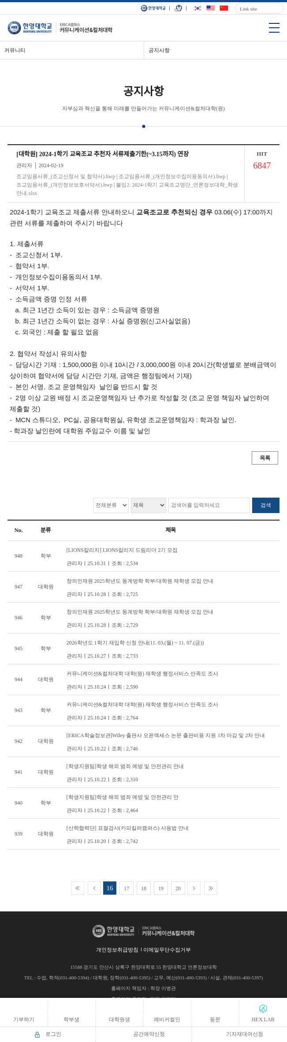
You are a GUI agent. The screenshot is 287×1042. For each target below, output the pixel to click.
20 (178, 888)
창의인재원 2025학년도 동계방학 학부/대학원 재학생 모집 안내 (140, 581)
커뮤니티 (15, 50)
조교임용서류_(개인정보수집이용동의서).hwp (172, 176)
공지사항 (159, 50)
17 (126, 888)
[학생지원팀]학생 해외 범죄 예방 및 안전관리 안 (123, 797)
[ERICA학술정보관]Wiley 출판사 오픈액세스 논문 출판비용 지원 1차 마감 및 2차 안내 (166, 735)
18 (143, 888)
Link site (248, 8)
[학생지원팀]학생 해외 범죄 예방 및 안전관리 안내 (125, 766)
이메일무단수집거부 (167, 950)
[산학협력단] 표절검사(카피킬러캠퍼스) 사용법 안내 (128, 828)
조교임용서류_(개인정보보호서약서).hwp (64, 185)
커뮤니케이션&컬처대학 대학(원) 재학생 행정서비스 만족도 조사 (142, 674)
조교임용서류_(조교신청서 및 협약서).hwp (65, 176)
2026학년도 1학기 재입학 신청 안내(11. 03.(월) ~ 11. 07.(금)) (135, 643)
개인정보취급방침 (117, 950)
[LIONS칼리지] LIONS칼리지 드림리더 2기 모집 (122, 550)
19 (161, 888)
